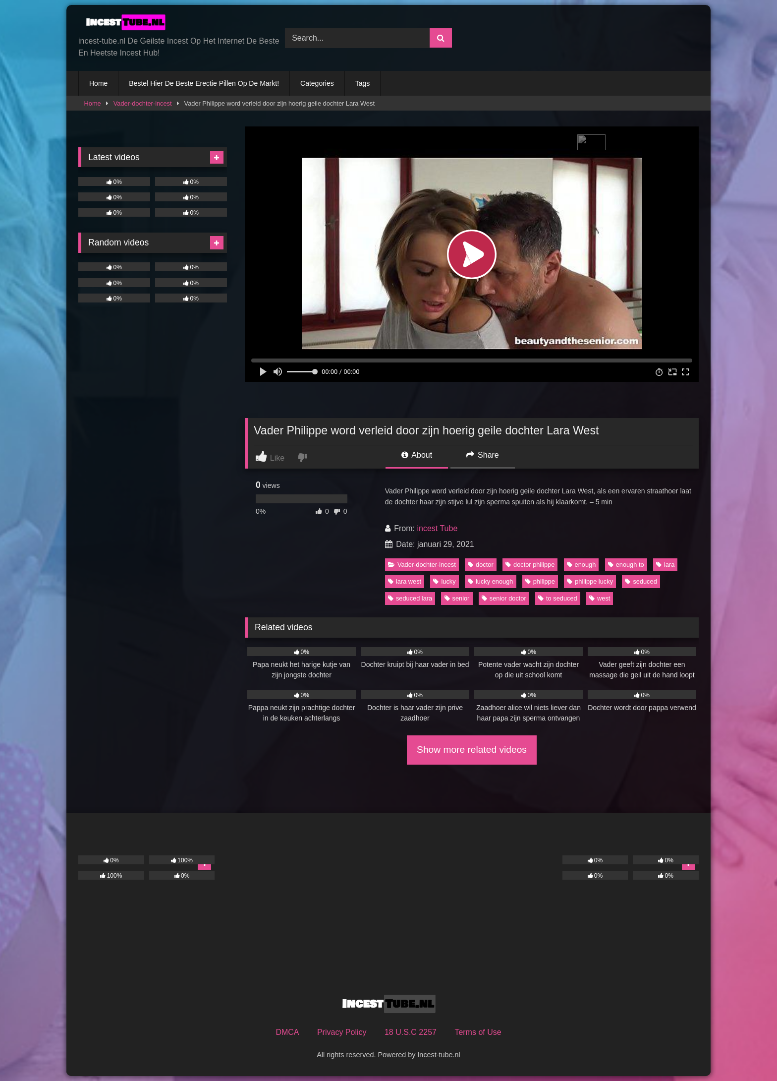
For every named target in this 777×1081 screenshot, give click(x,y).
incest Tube (437, 528)
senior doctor (504, 598)
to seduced (557, 598)
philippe (540, 581)
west (599, 598)
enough (581, 564)
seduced (641, 581)
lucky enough (490, 581)
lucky (444, 581)
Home (98, 83)
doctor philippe (530, 564)
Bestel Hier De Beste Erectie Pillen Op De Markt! (204, 83)
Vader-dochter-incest (142, 103)
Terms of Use (477, 1032)
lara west (404, 581)
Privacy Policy (342, 1032)
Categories (317, 83)
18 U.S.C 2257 (411, 1032)
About (416, 455)
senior (457, 598)
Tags (362, 83)
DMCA (287, 1032)
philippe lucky (590, 581)
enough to (626, 564)
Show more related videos (472, 749)
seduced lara (410, 598)
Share (482, 455)
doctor (481, 564)
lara (665, 564)
